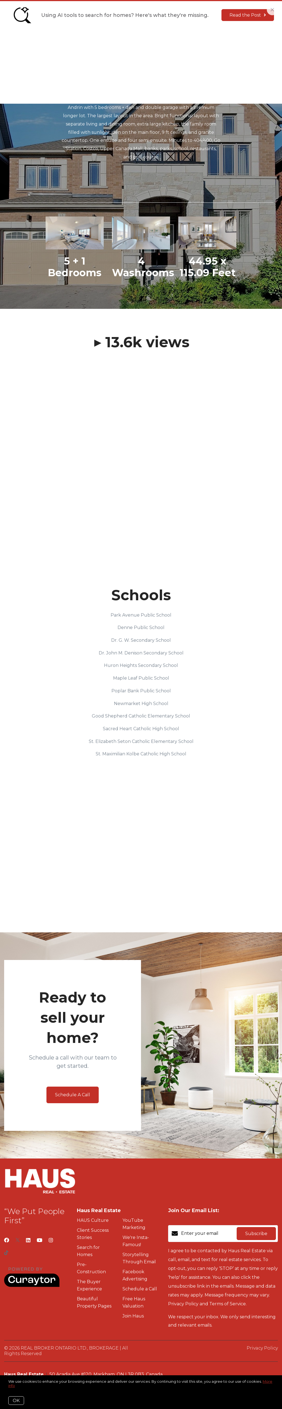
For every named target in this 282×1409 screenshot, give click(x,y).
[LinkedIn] (28, 1240)
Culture (88, 41)
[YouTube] (39, 1240)
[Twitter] (17, 1240)
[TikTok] (6, 1253)
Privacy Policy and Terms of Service (207, 1303)
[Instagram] (51, 1240)
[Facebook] (6, 1240)
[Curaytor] (31, 1285)
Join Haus (171, 41)
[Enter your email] (207, 1233)
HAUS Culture (93, 1220)
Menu (196, 42)
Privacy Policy (262, 1348)
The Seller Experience (129, 41)
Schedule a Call (139, 1288)
